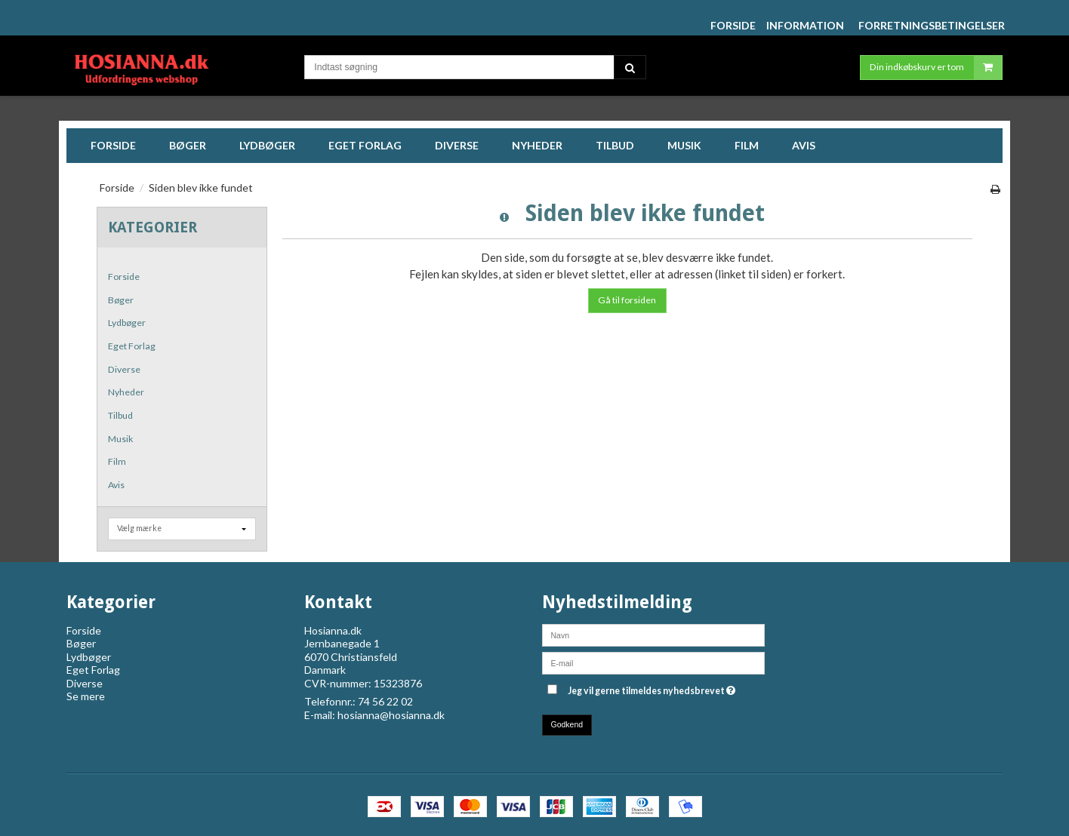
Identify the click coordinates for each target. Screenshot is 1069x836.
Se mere (85, 696)
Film (117, 461)
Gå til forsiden (627, 300)
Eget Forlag (132, 346)
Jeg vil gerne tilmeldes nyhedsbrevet (651, 688)
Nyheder (126, 392)
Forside (124, 276)
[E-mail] (653, 661)
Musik (120, 438)
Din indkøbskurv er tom (936, 67)
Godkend (567, 724)
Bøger (121, 300)
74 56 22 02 (385, 701)
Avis (116, 484)
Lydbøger (127, 322)
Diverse (124, 369)
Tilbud (120, 415)
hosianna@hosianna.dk (391, 714)
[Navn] (653, 633)
